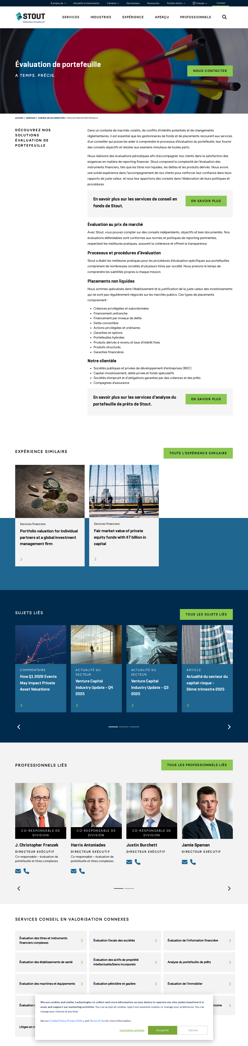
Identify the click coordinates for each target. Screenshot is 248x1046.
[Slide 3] (134, 727)
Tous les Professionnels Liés (197, 765)
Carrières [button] (112, 3)
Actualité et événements (86, 3)
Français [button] (199, 3)
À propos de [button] (57, 3)
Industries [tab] (101, 17)
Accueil (19, 118)
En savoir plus (206, 201)
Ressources (153, 3)
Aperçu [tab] (162, 17)
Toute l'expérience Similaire (198, 453)
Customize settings (132, 1030)
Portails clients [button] (175, 3)
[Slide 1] (113, 727)
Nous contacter (210, 71)
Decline (193, 1030)
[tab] (33, 17)
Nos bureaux (133, 3)
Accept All (162, 1030)
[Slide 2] (124, 727)
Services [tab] (71, 17)
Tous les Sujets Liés (206, 614)
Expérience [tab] (133, 17)
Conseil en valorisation (51, 118)
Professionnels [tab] (195, 17)
